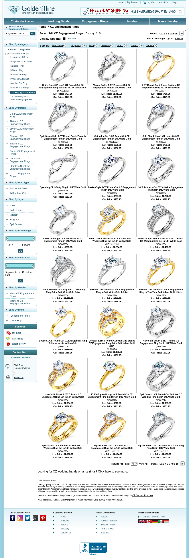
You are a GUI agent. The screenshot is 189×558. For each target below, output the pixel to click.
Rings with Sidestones (21, 61)
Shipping (64, 520)
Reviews (105, 45)
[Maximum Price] (27, 245)
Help (174, 2)
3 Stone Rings (17, 70)
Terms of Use (107, 528)
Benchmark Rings (20, 315)
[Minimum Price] (14, 245)
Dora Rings (17, 320)
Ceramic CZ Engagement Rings (20, 160)
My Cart (151, 2)
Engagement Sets (19, 57)
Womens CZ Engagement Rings (20, 302)
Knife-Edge (16, 210)
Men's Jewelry (168, 21)
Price (91, 45)
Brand (120, 45)
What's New (18, 343)
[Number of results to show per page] (170, 38)
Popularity (76, 45)
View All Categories (19, 49)
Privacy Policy (108, 524)
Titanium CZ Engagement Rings (20, 145)
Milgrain (14, 214)
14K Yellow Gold (18, 193)
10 (176, 33)
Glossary (64, 528)
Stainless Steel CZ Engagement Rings (20, 167)
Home (120, 2)
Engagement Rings (95, 21)
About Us (163, 2)
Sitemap (105, 532)
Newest (134, 45)
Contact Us (65, 532)
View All (179, 38)
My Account (133, 2)
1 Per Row (71, 38)
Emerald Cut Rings (19, 87)
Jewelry (131, 21)
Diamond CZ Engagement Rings (20, 137)
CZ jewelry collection (112, 500)
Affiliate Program (109, 520)
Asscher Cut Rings (19, 83)
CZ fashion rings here (142, 495)
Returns (64, 524)
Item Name (57, 45)
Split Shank (16, 224)
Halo (12, 205)
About (104, 516)
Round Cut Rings (18, 74)
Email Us (18, 377)
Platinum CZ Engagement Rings (20, 122)
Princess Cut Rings (19, 79)
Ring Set (14, 219)
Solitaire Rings (17, 66)
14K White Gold (18, 188)
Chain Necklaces (22, 21)
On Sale (16, 332)
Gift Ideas (17, 338)
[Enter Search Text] (17, 33)
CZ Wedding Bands (20, 97)
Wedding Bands (59, 21)
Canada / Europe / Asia (154, 516)
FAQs (63, 516)
